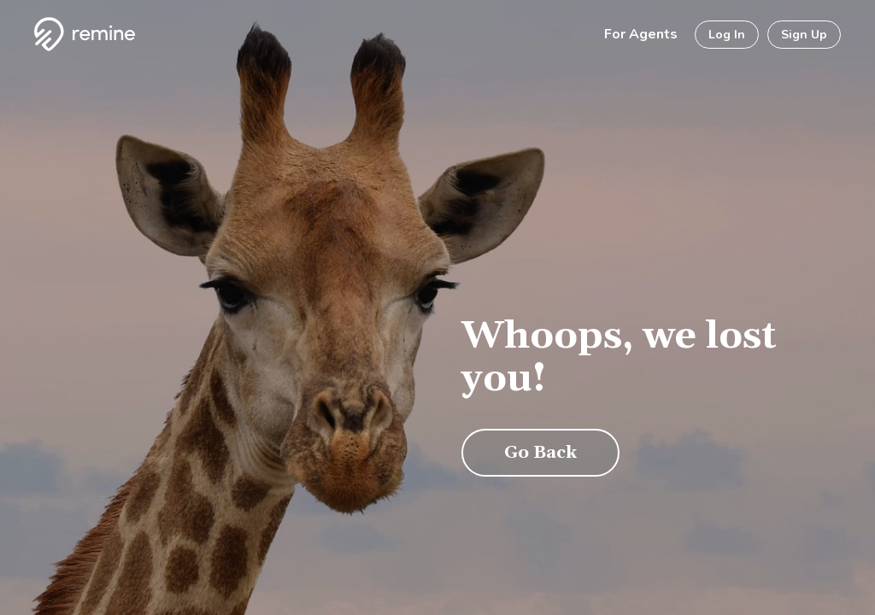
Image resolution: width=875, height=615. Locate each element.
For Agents (641, 34)
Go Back (540, 453)
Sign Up (804, 34)
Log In (726, 34)
